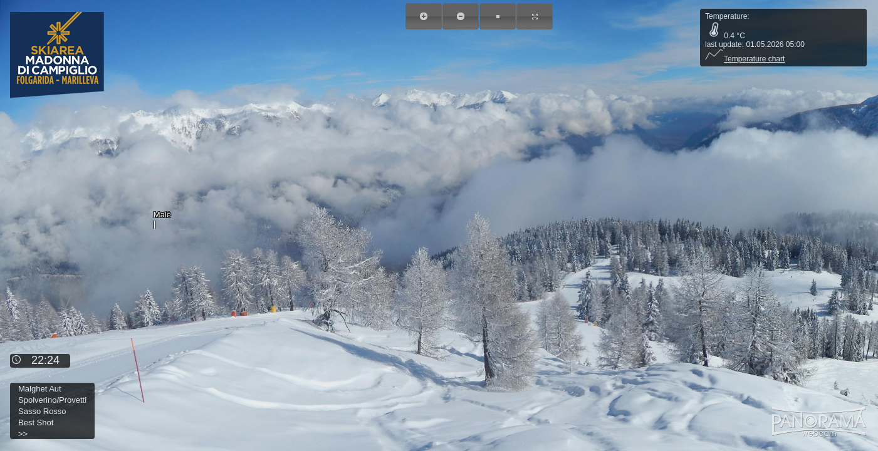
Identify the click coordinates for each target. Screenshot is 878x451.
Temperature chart (745, 58)
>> (23, 433)
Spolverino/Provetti (52, 400)
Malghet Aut (39, 388)
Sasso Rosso (42, 411)
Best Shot (35, 422)
